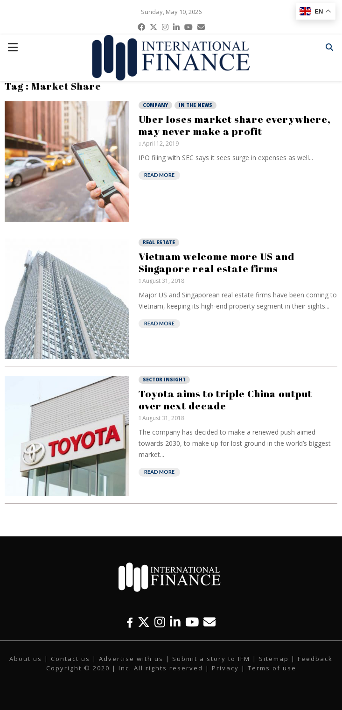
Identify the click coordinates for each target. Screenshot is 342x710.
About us (25, 658)
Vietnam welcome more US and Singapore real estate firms (216, 262)
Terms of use (272, 668)
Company (155, 105)
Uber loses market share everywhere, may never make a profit (235, 125)
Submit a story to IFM (211, 658)
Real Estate (159, 242)
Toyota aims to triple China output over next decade (225, 399)
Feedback (315, 658)
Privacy (225, 668)
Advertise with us (131, 658)
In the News (195, 105)
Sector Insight (164, 379)
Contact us (70, 658)
